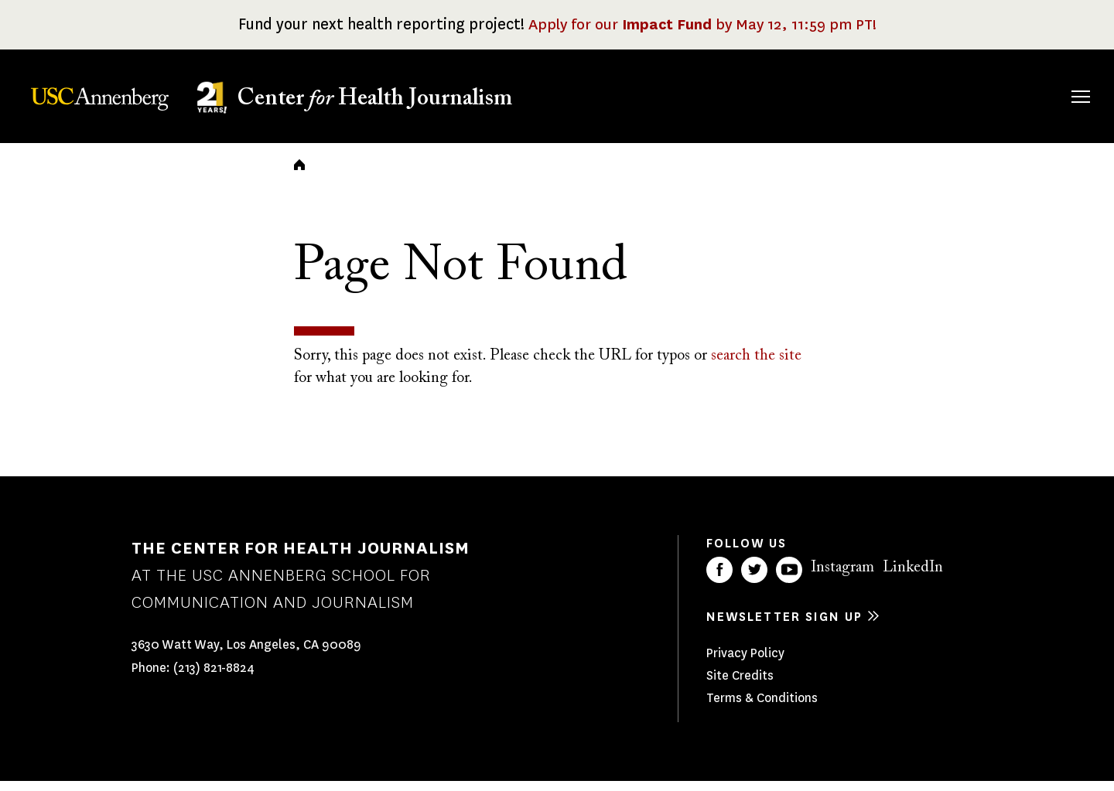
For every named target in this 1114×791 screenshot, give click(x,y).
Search (1058, 80)
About (613, 94)
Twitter (754, 580)
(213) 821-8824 (214, 678)
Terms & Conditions (762, 708)
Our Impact (912, 94)
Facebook (719, 580)
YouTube (789, 580)
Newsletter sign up (784, 627)
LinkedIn (913, 577)
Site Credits (740, 685)
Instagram (842, 577)
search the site (756, 366)
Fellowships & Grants (703, 104)
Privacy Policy (745, 663)
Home (299, 174)
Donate (1007, 94)
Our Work (810, 94)
